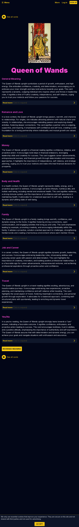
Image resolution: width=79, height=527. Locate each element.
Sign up (73, 2)
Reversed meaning (12, 349)
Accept (39, 524)
